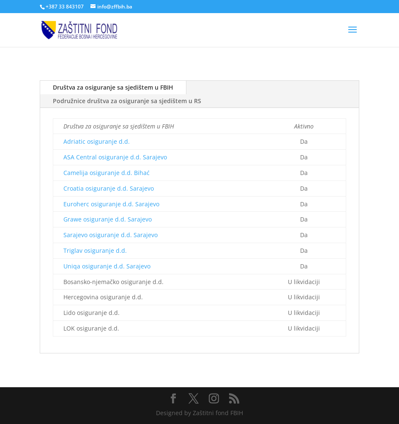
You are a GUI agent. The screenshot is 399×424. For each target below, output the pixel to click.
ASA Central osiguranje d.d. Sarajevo (115, 157)
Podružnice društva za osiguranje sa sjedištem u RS (127, 101)
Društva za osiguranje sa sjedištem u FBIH (113, 87)
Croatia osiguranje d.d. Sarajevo (108, 188)
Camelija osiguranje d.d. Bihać (106, 173)
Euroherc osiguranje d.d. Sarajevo (111, 204)
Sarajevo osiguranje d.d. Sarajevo (110, 235)
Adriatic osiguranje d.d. (96, 141)
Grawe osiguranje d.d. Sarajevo (107, 219)
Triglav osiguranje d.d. (95, 250)
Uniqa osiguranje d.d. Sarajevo (106, 266)
